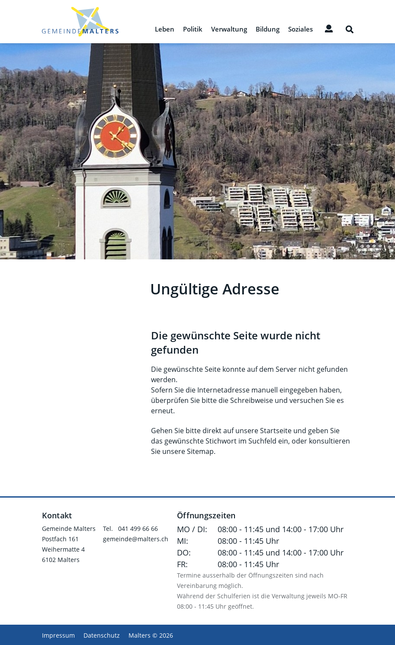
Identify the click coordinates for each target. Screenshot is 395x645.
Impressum (58, 635)
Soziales (300, 29)
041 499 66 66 (138, 528)
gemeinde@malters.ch (135, 539)
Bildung (267, 29)
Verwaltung (229, 29)
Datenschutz (101, 635)
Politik (192, 29)
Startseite (276, 430)
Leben (164, 29)
